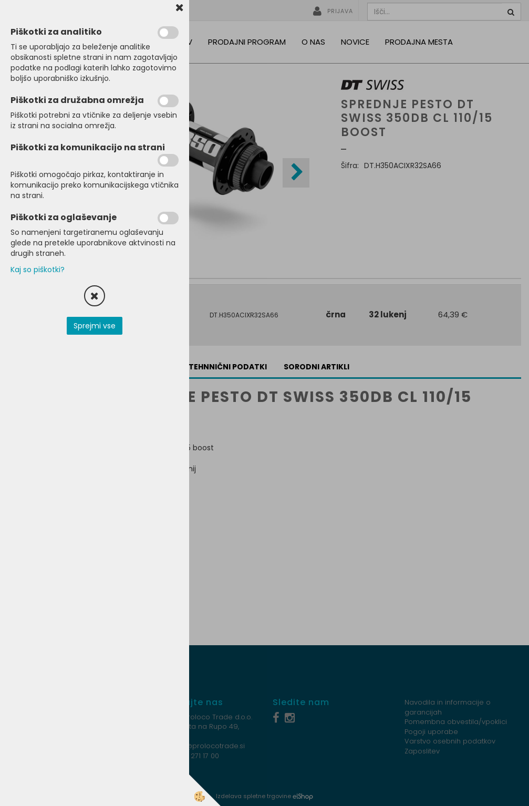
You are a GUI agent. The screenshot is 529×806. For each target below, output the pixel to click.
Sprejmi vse (95, 326)
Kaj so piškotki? (38, 269)
